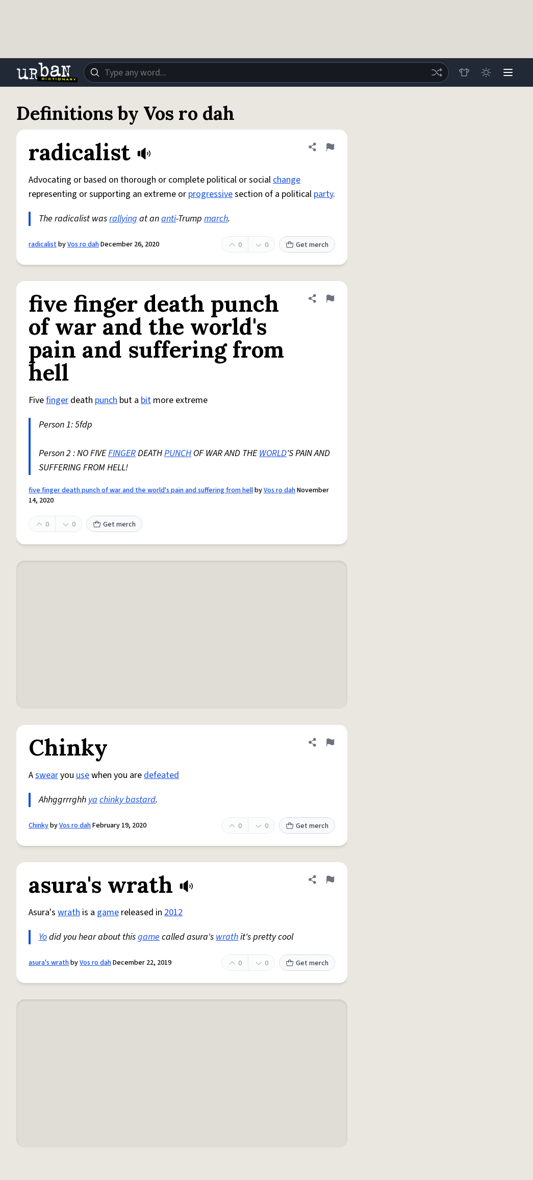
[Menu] (507, 72)
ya (92, 799)
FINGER (122, 453)
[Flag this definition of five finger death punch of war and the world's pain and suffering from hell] (330, 298)
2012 (173, 912)
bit (146, 400)
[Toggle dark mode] (485, 72)
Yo (43, 937)
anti (168, 218)
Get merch (307, 245)
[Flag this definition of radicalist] (330, 147)
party (323, 194)
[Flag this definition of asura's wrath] (330, 879)
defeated (161, 775)
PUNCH (177, 453)
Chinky (38, 825)
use (82, 775)
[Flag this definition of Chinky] (330, 742)
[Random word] (435, 72)
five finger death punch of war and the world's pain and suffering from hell (141, 490)
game (108, 912)
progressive (210, 194)
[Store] (462, 72)
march (216, 218)
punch (106, 400)
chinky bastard (127, 799)
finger (57, 400)
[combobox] (265, 72)
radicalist (43, 244)
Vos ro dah (83, 244)
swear (46, 775)
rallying (123, 218)
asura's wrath (49, 963)
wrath (69, 912)
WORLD (273, 453)
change (286, 179)
